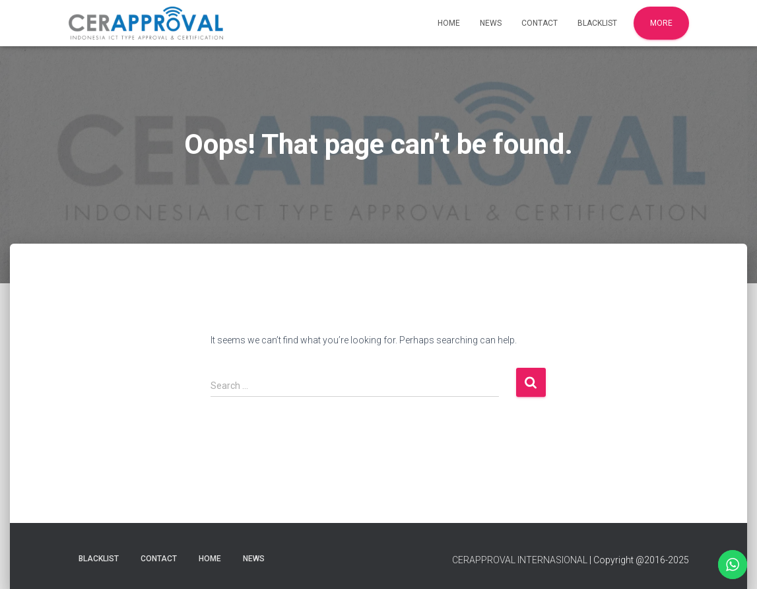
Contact (539, 23)
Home (449, 23)
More (661, 23)
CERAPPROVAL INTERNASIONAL (519, 560)
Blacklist (597, 23)
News (491, 23)
